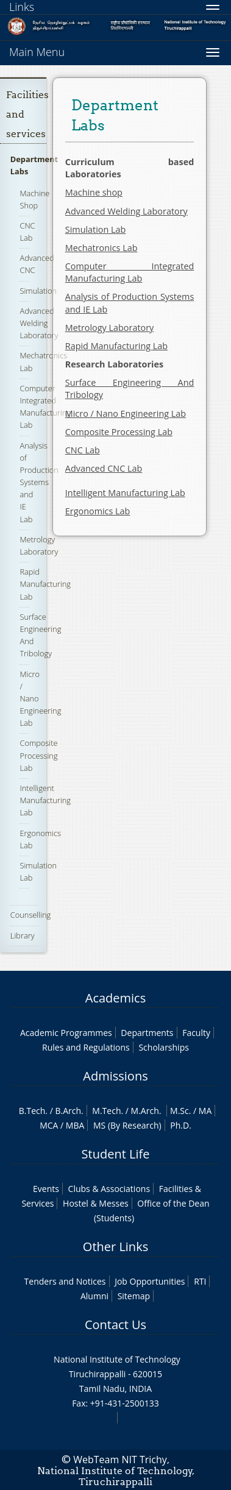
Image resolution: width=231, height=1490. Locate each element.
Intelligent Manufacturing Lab (45, 800)
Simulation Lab (95, 229)
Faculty (196, 1032)
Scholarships (163, 1047)
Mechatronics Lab (101, 248)
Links (21, 6)
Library (22, 935)
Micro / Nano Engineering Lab (125, 413)
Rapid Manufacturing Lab (45, 583)
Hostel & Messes (96, 1203)
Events (46, 1188)
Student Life (116, 1154)
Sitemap (134, 1296)
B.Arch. (69, 1110)
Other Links (115, 1246)
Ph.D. (180, 1125)
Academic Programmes (66, 1032)
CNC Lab (27, 231)
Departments (147, 1032)
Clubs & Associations (109, 1188)
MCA (49, 1125)
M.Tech (106, 1110)
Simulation (38, 290)
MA (205, 1110)
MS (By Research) (127, 1125)
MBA (75, 1125)
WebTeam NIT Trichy (120, 1459)
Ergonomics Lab (97, 511)
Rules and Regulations (86, 1047)
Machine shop (94, 192)
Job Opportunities (150, 1281)
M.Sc (179, 1110)
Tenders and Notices (65, 1281)
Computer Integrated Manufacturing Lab (45, 407)
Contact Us (115, 1324)
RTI (200, 1281)
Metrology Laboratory (109, 327)
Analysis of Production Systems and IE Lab (39, 482)
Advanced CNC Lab (103, 468)
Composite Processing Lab (38, 755)
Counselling (30, 914)
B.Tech (32, 1110)
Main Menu (37, 51)
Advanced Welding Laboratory (39, 323)
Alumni (94, 1296)
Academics (115, 998)
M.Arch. (146, 1110)
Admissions (115, 1076)
